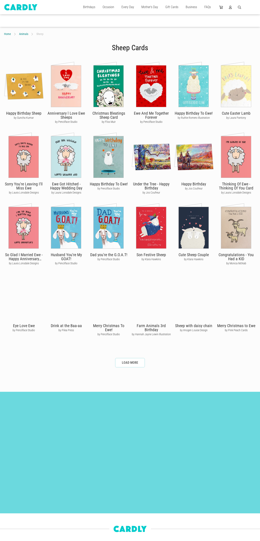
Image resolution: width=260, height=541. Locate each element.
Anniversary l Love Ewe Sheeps (66, 115)
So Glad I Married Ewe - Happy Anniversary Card (24, 258)
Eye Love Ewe (24, 325)
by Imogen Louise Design (194, 330)
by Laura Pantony (236, 117)
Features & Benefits (108, 509)
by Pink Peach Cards (236, 330)
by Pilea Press (66, 330)
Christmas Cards (13, 502)
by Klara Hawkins (151, 259)
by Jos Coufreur (151, 192)
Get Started (104, 502)
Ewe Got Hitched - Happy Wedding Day (66, 186)
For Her (47, 516)
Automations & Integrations (113, 516)
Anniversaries (11, 516)
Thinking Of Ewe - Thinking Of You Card (236, 186)
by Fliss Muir (109, 121)
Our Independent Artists (164, 494)
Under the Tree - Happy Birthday (151, 186)
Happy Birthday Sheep (23, 113)
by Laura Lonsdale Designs (24, 192)
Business (191, 7)
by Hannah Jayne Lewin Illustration (151, 334)
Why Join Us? (159, 502)
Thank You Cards (52, 502)
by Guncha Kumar (24, 117)
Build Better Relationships (112, 494)
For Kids (47, 524)
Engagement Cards (14, 509)
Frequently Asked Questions (113, 531)
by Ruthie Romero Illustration (194, 117)
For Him (8, 524)
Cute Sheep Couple (194, 254)
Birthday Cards (51, 494)
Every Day (127, 7)
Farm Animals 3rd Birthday (151, 327)
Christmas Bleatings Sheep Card (108, 115)
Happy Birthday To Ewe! (194, 113)
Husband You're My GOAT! (66, 256)
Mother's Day (149, 7)
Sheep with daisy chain (193, 325)
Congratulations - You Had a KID (236, 256)
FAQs (207, 7)
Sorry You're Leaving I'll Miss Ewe (24, 186)
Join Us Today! (160, 509)
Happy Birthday (193, 184)
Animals (23, 34)
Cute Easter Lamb (236, 113)
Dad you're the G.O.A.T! (108, 254)
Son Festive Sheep (151, 254)
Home (7, 34)
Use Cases (103, 524)
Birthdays (89, 7)
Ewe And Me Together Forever (151, 115)
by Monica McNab (236, 263)
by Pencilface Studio (66, 121)
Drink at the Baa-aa (66, 325)
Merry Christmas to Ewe (236, 325)
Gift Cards (171, 7)
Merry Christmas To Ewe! (108, 327)
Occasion (108, 7)
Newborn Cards (12, 531)
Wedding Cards (51, 509)
